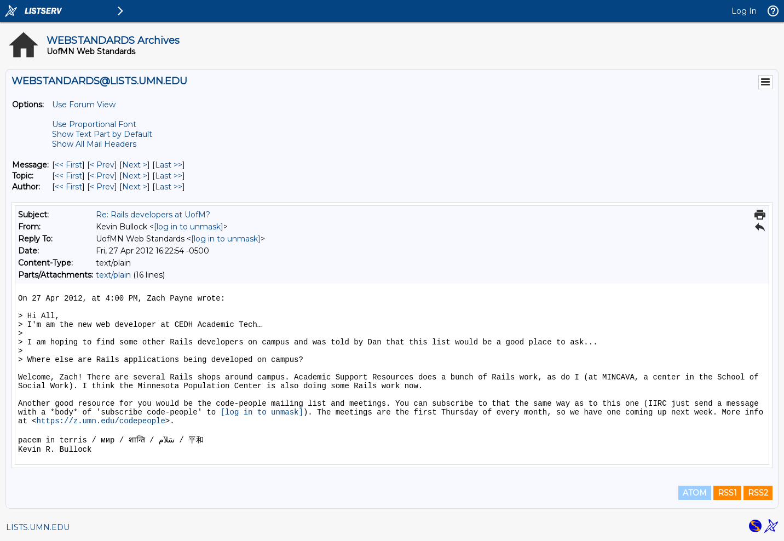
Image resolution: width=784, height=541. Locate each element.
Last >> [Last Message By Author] (168, 187)
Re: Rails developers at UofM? (153, 215)
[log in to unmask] (188, 227)
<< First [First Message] (68, 165)
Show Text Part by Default (102, 134)
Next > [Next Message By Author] (134, 187)
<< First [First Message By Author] (68, 187)
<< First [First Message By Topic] (68, 176)
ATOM (695, 493)
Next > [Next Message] (134, 165)
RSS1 (727, 493)
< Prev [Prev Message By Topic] (102, 176)
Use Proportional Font (94, 124)
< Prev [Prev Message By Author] (102, 187)
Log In (744, 11)
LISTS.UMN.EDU (38, 527)
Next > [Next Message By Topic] (134, 176)
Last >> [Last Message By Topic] (168, 176)
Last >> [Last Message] (168, 165)
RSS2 (758, 493)
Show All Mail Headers (94, 144)
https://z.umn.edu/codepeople (101, 421)
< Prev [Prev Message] (102, 165)
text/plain (113, 275)
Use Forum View (84, 105)
